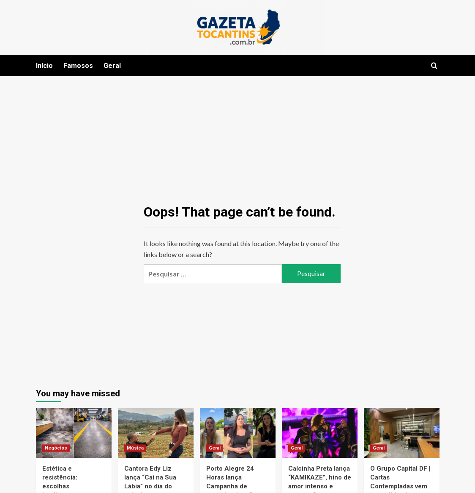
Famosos (78, 66)
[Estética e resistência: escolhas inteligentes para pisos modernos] (74, 433)
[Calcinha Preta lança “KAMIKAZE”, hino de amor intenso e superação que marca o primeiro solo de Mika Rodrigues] (320, 433)
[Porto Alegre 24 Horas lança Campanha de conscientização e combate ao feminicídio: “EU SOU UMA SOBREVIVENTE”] (238, 433)
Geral (112, 66)
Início (44, 66)
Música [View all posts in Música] (135, 448)
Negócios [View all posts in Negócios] (56, 448)
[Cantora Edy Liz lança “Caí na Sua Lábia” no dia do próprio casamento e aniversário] (156, 433)
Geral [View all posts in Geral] (215, 448)
